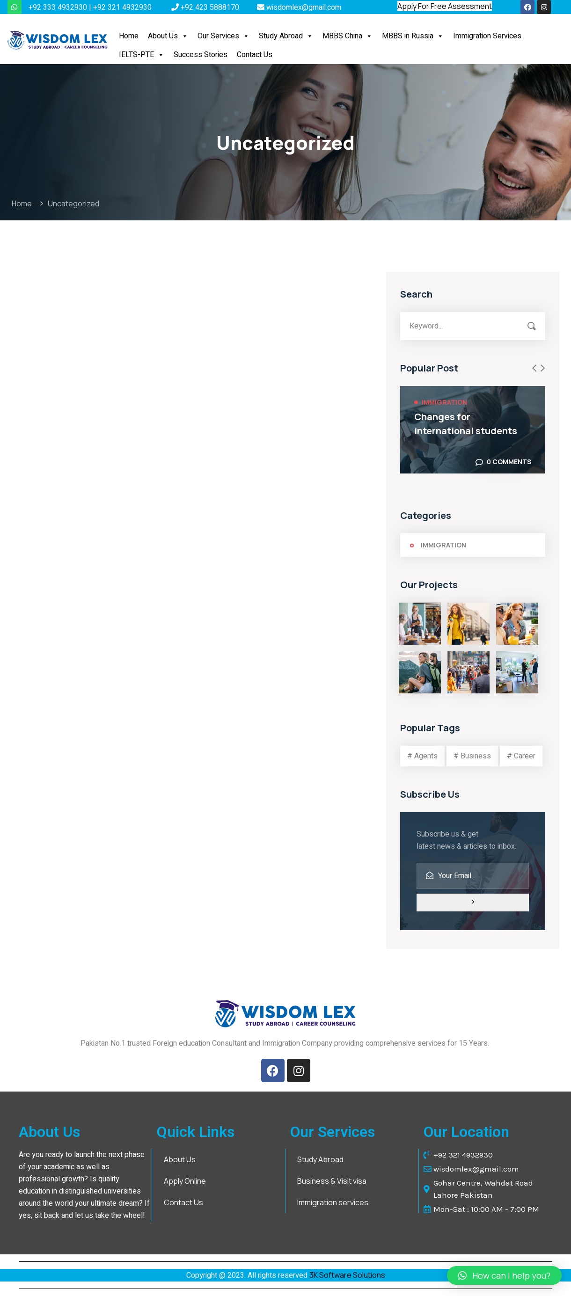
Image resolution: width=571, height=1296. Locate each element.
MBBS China (347, 36)
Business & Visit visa (331, 1181)
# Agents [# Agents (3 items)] (422, 756)
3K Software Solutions (347, 1275)
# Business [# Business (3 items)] (472, 756)
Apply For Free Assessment (444, 6)
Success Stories (200, 54)
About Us (168, 36)
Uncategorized (73, 203)
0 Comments (509, 461)
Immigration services (332, 1202)
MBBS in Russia (413, 36)
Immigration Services (487, 36)
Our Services (223, 36)
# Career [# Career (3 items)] (521, 756)
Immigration (444, 402)
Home (129, 36)
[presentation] (534, 368)
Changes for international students (465, 423)
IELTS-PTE (141, 54)
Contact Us (254, 54)
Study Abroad (286, 36)
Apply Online (185, 1181)
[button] (184, 36)
